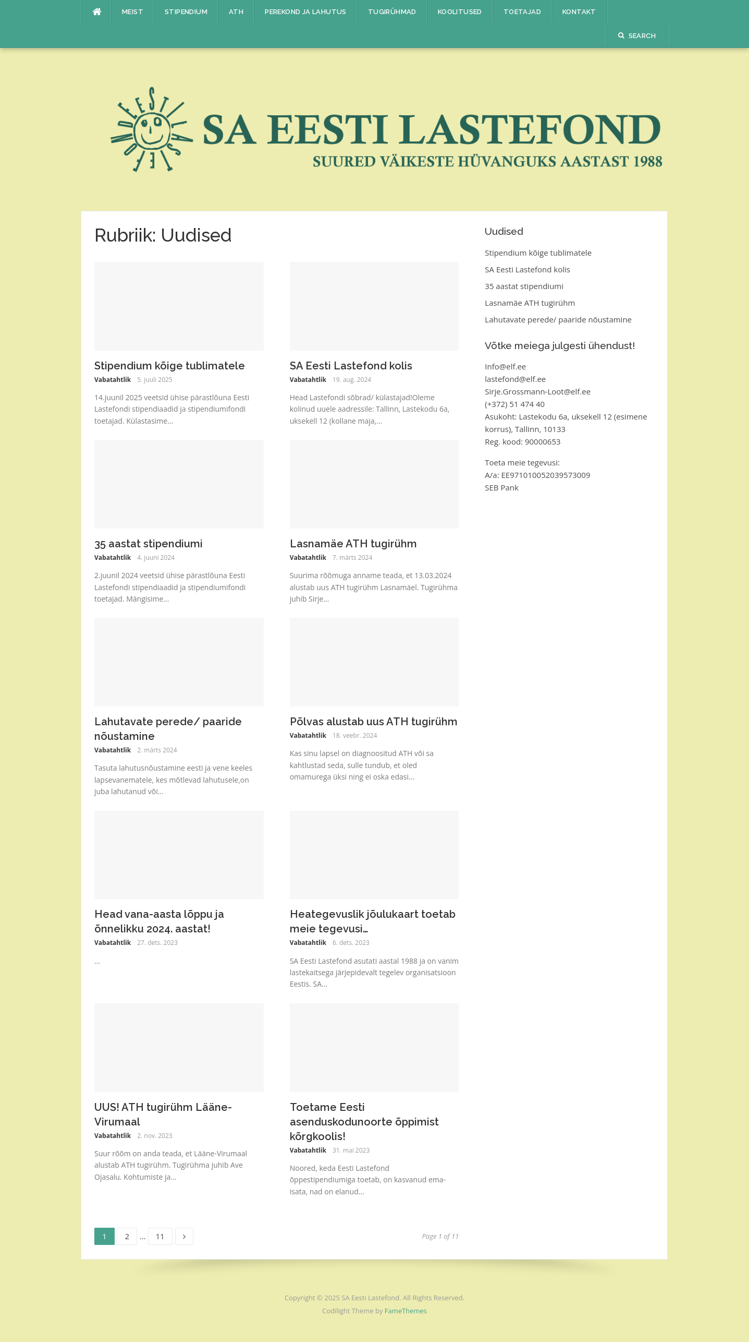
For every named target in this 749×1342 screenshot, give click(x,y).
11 (164, 1234)
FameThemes (406, 1310)
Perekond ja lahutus (306, 12)
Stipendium (186, 12)
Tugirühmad (392, 12)
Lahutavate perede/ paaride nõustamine (558, 319)
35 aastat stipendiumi (148, 543)
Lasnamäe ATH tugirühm (353, 543)
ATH (236, 12)
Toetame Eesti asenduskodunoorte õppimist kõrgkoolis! (364, 1122)
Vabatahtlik (112, 379)
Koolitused (460, 12)
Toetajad (522, 12)
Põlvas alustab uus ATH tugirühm (374, 721)
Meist (132, 12)
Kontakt (579, 12)
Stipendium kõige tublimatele (169, 366)
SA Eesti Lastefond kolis (351, 366)
